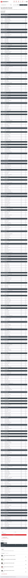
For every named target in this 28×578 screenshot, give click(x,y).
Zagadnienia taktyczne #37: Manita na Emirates (8, 570)
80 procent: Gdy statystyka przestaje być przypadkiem (9, 559)
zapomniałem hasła (5, 537)
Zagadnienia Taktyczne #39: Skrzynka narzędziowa (9, 555)
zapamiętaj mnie (3, 533)
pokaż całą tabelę (3, 546)
